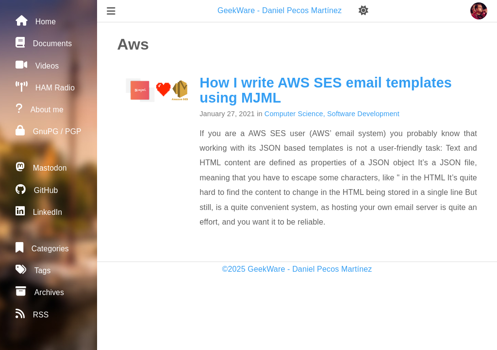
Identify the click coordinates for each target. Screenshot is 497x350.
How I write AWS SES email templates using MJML (325, 90)
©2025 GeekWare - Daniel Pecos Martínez (297, 269)
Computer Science (294, 114)
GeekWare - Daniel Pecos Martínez (280, 10)
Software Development (363, 114)
